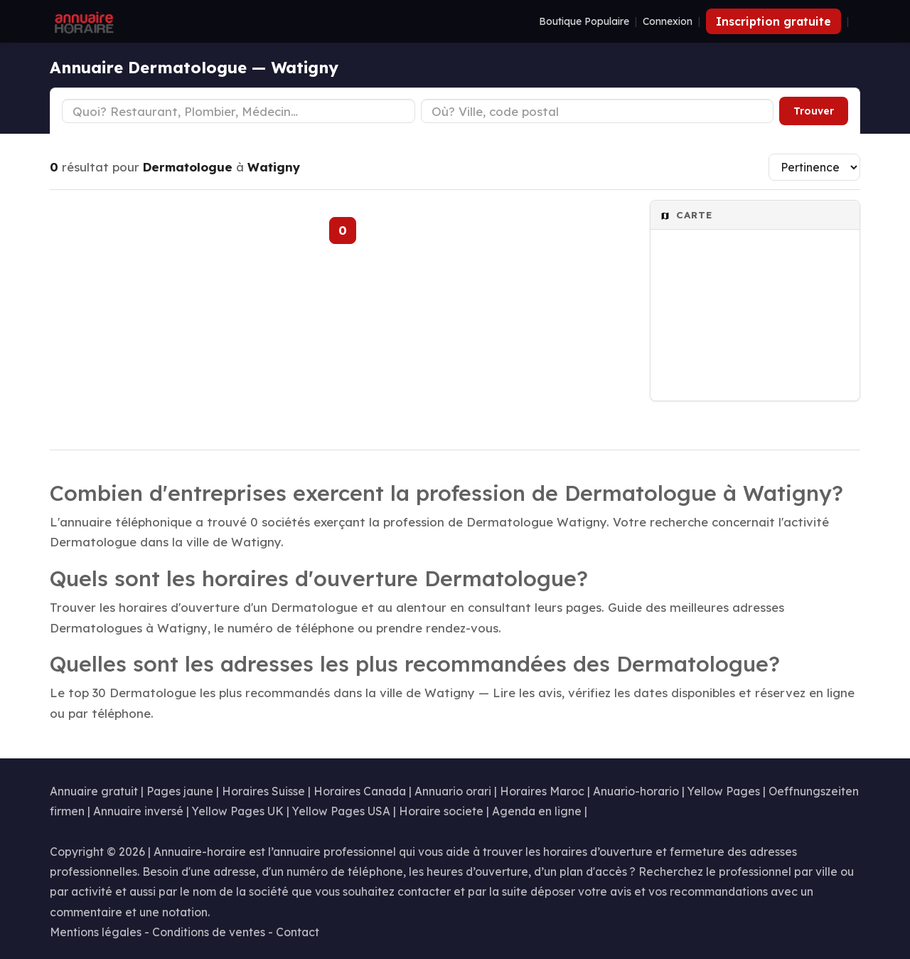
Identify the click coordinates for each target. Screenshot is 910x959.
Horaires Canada (360, 791)
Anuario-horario (636, 791)
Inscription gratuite (773, 21)
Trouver (813, 111)
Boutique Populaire (584, 21)
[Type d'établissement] (238, 111)
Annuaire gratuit (94, 791)
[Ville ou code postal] (597, 111)
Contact (297, 932)
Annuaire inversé (138, 811)
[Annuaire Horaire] (82, 21)
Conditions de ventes (208, 932)
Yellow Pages (723, 791)
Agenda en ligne (537, 811)
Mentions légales (95, 932)
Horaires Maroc (542, 791)
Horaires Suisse (263, 791)
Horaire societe (441, 811)
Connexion (667, 21)
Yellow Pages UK (238, 811)
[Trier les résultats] (814, 167)
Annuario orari (452, 791)
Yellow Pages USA (341, 811)
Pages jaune (179, 791)
